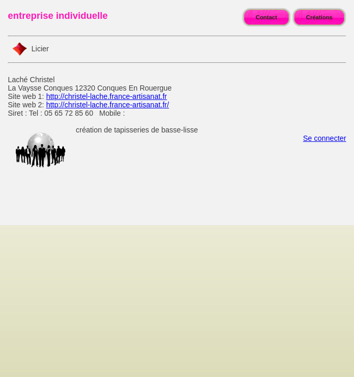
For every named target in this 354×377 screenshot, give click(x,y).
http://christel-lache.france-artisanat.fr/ (107, 105)
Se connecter (325, 138)
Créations (319, 17)
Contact (266, 17)
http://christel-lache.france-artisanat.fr (106, 96)
